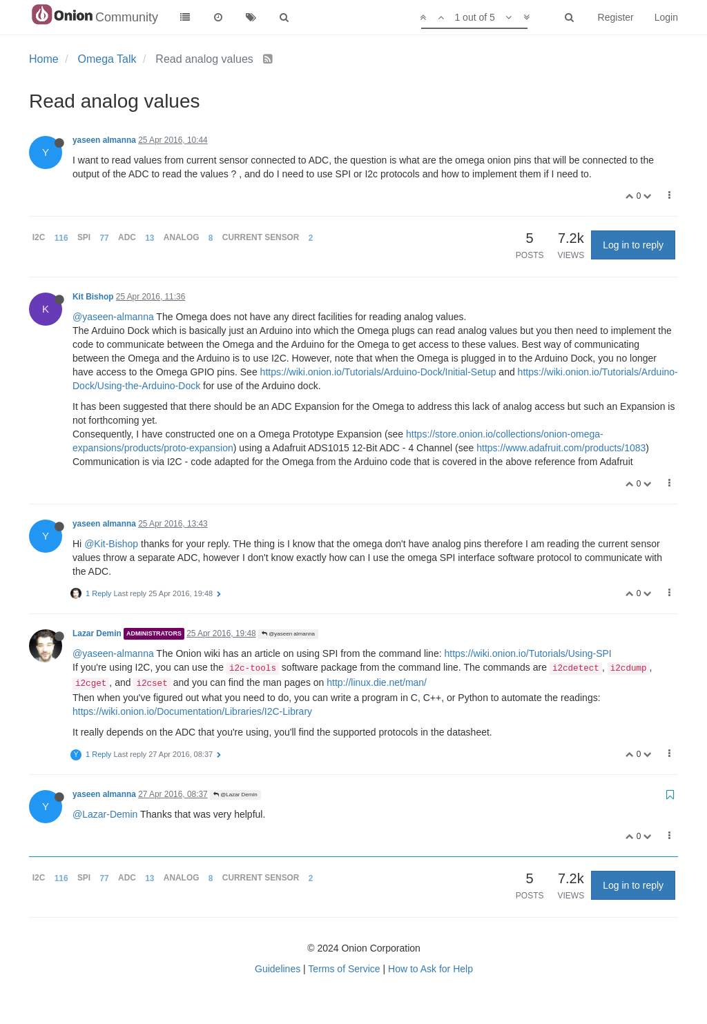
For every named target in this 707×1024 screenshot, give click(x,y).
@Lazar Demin (235, 794)
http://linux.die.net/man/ (377, 682)
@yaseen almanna (288, 634)
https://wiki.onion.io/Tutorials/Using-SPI (527, 653)
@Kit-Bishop (111, 543)
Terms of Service (344, 968)
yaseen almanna (104, 140)
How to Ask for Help (430, 968)
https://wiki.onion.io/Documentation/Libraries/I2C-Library (192, 711)
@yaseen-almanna (113, 316)
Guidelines (277, 968)
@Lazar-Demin (104, 814)
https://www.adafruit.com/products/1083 (561, 447)
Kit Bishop (92, 297)
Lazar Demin (97, 633)
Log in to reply (633, 244)
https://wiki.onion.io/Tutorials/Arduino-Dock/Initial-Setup (378, 371)
